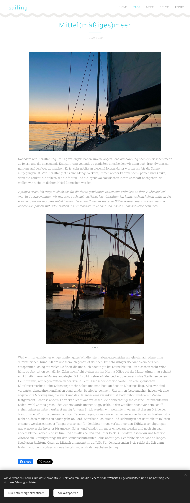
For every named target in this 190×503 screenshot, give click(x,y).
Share (25, 461)
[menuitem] (161, 7)
